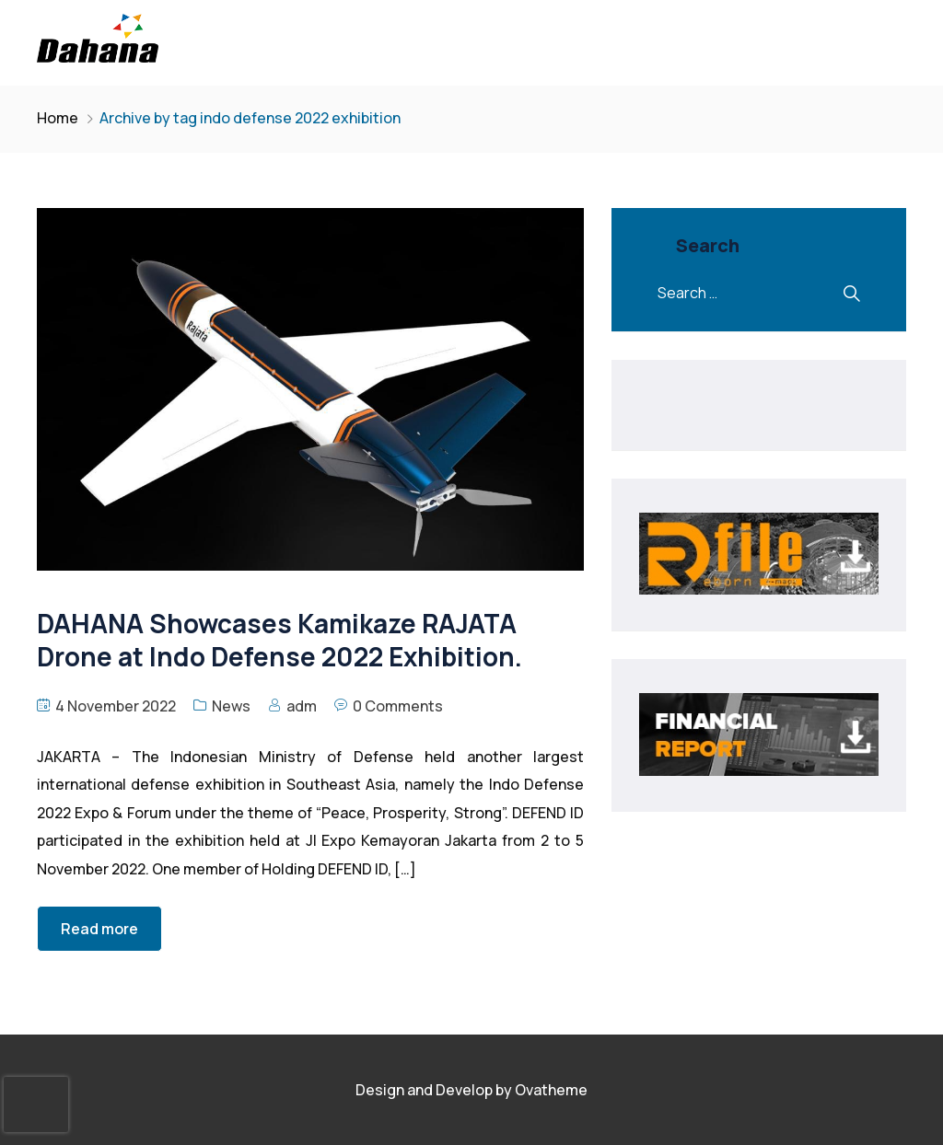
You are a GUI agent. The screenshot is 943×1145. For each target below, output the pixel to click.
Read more (99, 929)
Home (57, 118)
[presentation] (36, 1104)
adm (301, 706)
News (231, 706)
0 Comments (398, 706)
